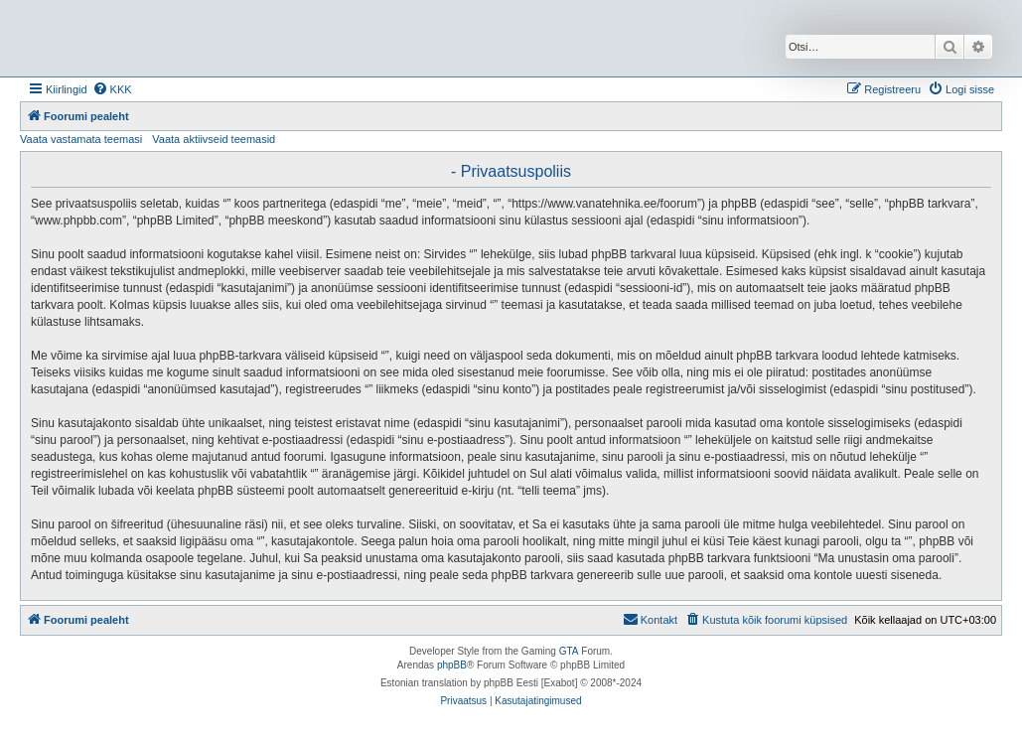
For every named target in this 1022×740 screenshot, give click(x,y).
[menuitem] (112, 89)
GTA (569, 651)
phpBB (452, 665)
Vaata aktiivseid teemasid (213, 139)
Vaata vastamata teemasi (81, 139)
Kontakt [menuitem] (650, 619)
